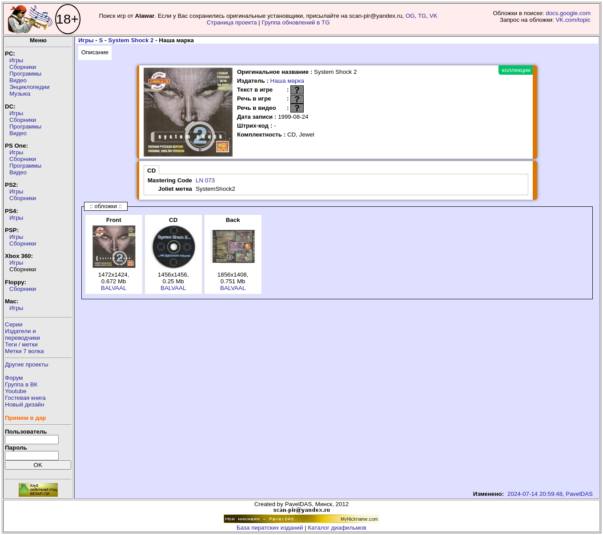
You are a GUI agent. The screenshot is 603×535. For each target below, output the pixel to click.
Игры (16, 60)
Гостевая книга (25, 397)
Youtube (15, 391)
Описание (95, 52)
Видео (18, 80)
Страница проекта (232, 22)
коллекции (516, 70)
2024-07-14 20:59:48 (535, 494)
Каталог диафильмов (337, 527)
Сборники (22, 67)
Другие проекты (26, 364)
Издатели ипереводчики (22, 334)
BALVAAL (113, 288)
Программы (25, 73)
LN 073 (205, 180)
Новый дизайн (24, 404)
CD (151, 170)
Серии (13, 324)
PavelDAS (579, 494)
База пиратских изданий (270, 527)
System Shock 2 (130, 40)
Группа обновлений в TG (296, 22)
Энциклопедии (29, 87)
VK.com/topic (573, 19)
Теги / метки (21, 344)
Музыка (19, 93)
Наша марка (287, 80)
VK (434, 15)
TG (422, 15)
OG (410, 15)
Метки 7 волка (24, 351)
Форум (14, 377)
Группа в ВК (21, 384)
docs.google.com (568, 13)
